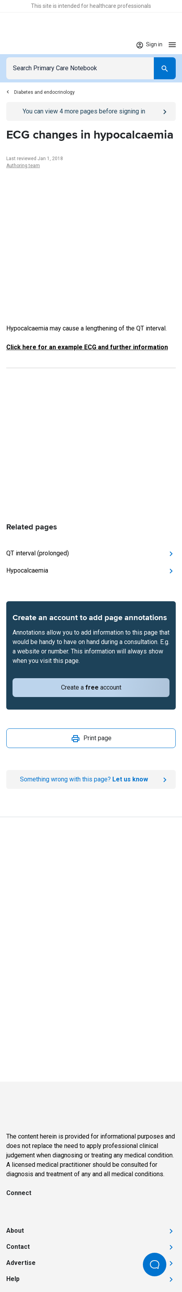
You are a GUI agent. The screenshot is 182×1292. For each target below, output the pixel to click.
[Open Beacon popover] (154, 1264)
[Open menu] (172, 44)
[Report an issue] (91, 779)
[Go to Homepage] (30, 44)
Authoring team (23, 165)
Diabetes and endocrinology (40, 92)
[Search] (165, 68)
